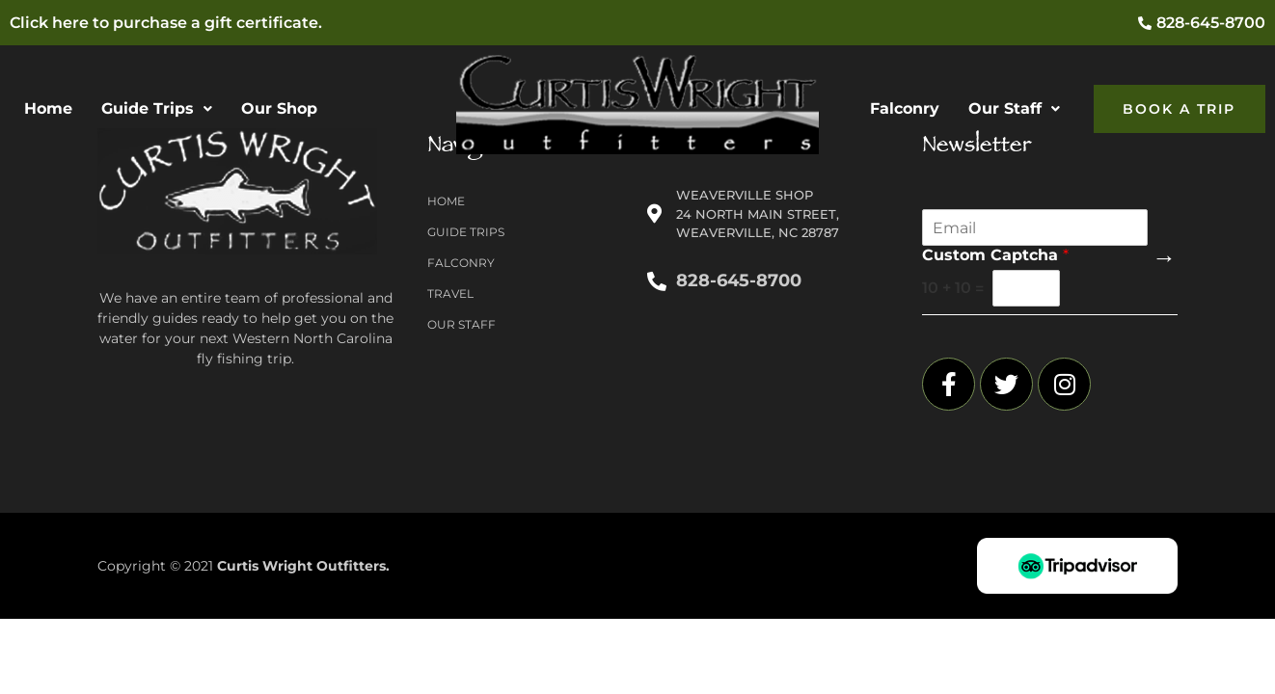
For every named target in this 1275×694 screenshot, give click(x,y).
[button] (157, 109)
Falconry (904, 108)
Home (48, 108)
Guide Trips (156, 108)
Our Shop (279, 108)
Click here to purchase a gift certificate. (166, 22)
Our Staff (1014, 108)
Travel (450, 293)
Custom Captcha (995, 255)
